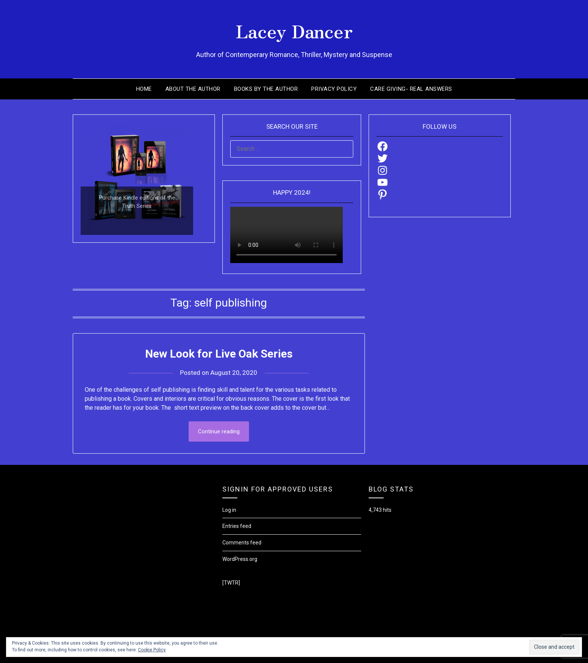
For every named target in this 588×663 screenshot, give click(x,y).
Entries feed (236, 526)
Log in (229, 510)
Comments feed (241, 543)
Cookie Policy (152, 649)
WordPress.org (239, 559)
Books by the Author (266, 89)
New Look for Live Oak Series (218, 353)
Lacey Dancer (294, 30)
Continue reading (219, 431)
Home (144, 89)
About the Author (192, 89)
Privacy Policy (334, 89)
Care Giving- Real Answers (411, 89)
